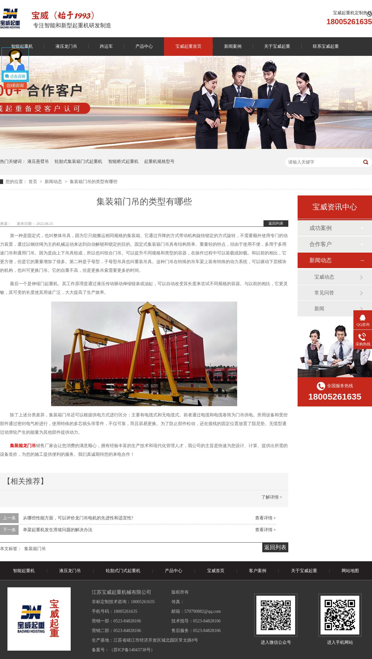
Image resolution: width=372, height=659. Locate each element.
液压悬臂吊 (38, 161)
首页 (33, 181)
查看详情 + (265, 518)
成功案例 (320, 228)
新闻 (319, 308)
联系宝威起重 (326, 46)
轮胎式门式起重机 (123, 570)
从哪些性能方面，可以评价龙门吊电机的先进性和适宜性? (78, 518)
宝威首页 (215, 570)
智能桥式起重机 (123, 161)
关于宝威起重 (277, 46)
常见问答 (324, 292)
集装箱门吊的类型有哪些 (93, 181)
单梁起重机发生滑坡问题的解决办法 (57, 529)
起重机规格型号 (159, 161)
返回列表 (275, 223)
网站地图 (350, 570)
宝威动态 (324, 277)
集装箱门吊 (35, 548)
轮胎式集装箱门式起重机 (78, 161)
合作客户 (320, 244)
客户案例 (257, 570)
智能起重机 (24, 570)
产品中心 (144, 46)
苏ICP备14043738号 (132, 650)
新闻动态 (54, 181)
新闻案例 (232, 46)
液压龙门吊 (66, 46)
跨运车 (106, 46)
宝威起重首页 (188, 46)
